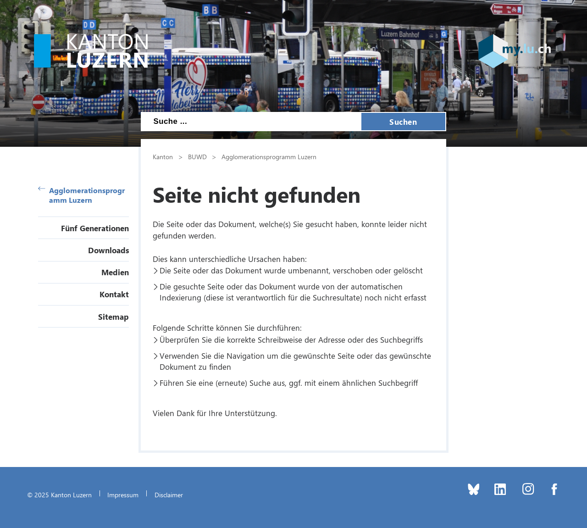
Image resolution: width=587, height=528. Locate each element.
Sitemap (113, 316)
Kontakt (114, 294)
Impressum (122, 494)
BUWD (197, 156)
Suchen (403, 122)
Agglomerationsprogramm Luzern (81, 195)
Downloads (108, 250)
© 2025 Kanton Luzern (59, 494)
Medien (115, 272)
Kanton (163, 156)
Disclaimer (169, 494)
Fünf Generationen (95, 228)
